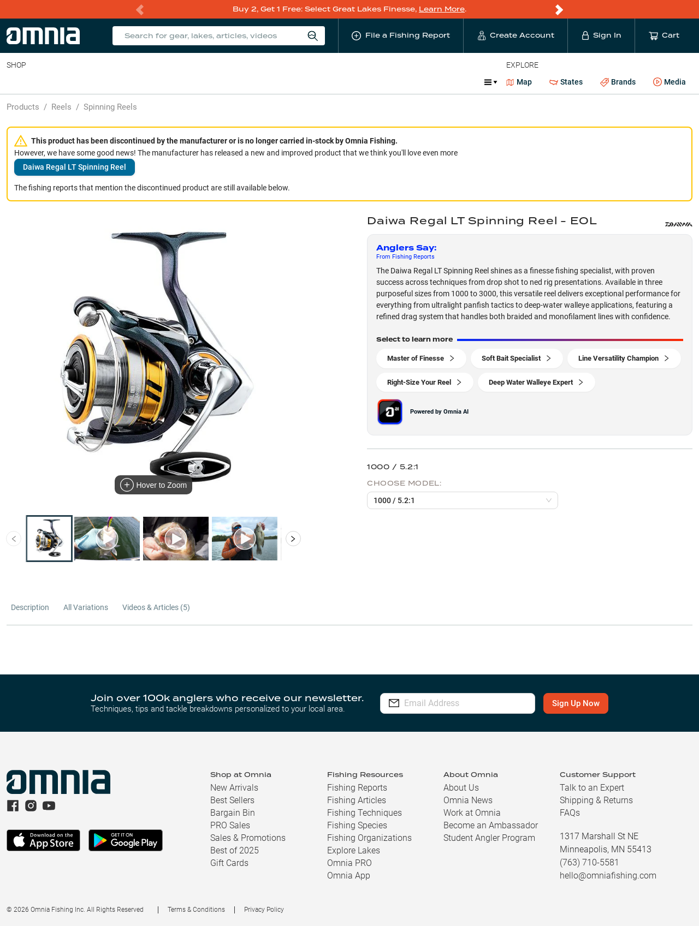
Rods (83, 81)
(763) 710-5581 (589, 862)
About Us (461, 787)
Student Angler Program (489, 838)
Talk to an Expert (592, 787)
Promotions (418, 83)
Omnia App (348, 875)
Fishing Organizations (369, 838)
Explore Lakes (353, 850)
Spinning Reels (110, 107)
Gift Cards (229, 863)
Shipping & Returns (596, 800)
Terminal (162, 81)
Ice (370, 81)
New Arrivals (234, 787)
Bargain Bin (232, 813)
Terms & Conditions (196, 909)
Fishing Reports (357, 787)
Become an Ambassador (490, 825)
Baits (16, 81)
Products (23, 107)
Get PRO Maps (322, 81)
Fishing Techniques (364, 813)
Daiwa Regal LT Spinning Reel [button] (74, 167)
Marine (267, 81)
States (566, 82)
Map (519, 81)
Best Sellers (232, 800)
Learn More (442, 9)
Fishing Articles (356, 800)
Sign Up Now (582, 703)
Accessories (217, 81)
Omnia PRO (349, 863)
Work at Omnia (472, 813)
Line (49, 81)
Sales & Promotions (248, 838)
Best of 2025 (234, 850)
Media (669, 82)
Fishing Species (357, 825)
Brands (618, 82)
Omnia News (468, 800)
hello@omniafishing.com (608, 875)
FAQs (570, 813)
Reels (119, 81)
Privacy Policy (264, 909)
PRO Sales (230, 825)
